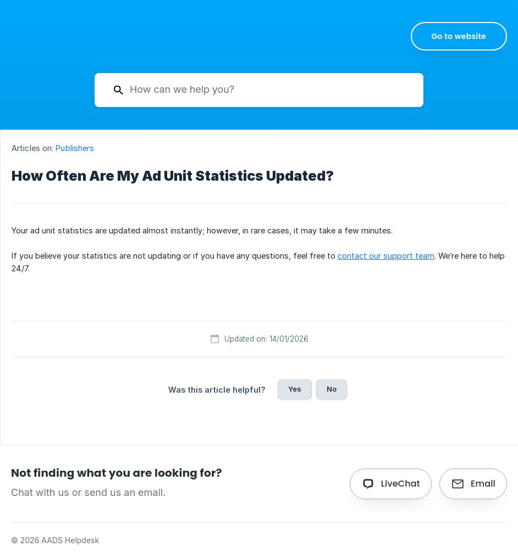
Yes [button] (294, 388)
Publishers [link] (75, 148)
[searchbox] (259, 90)
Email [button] (483, 483)
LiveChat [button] (400, 483)
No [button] (332, 388)
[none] (459, 36)
